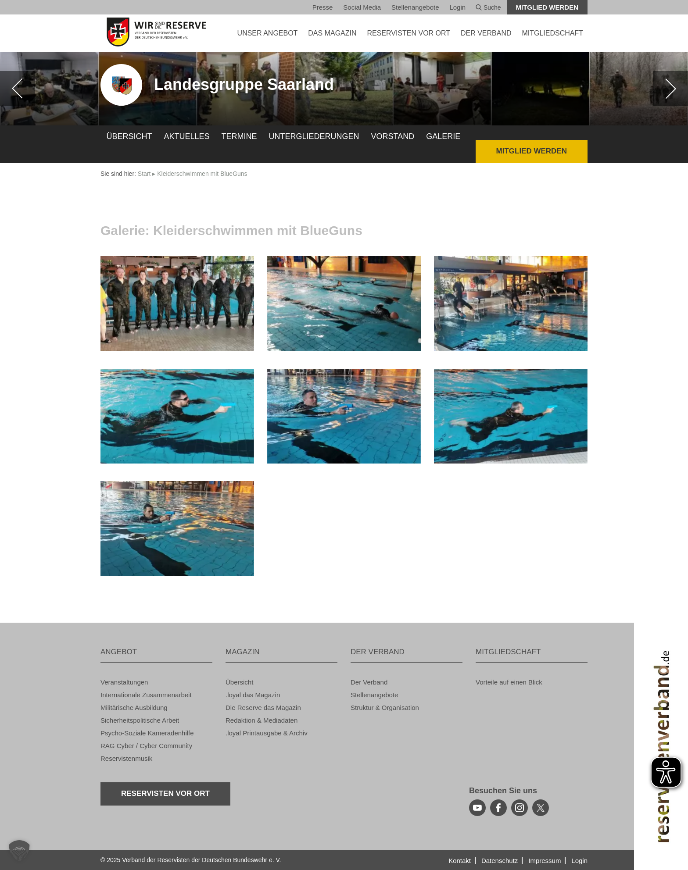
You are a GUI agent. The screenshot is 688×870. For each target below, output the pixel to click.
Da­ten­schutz (499, 860)
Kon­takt (459, 860)
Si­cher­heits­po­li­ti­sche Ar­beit (139, 720)
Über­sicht (129, 136)
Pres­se (322, 7)
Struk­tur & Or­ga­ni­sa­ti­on (385, 707)
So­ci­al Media (362, 7)
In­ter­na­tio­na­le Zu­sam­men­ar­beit (146, 695)
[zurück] (17, 88)
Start (144, 173)
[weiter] (670, 88)
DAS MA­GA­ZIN (332, 33)
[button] (19, 850)
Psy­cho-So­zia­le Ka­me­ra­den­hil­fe (147, 733)
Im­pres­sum (544, 860)
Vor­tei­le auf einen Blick (509, 682)
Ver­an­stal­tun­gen (124, 682)
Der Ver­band (369, 682)
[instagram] (519, 807)
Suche (488, 7)
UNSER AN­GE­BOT (267, 33)
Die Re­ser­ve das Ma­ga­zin (263, 707)
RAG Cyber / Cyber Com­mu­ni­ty (146, 745)
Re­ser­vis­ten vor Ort (408, 33)
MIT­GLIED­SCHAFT (552, 33)
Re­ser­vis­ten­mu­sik (126, 758)
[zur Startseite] (156, 32)
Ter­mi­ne (239, 136)
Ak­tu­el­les (187, 136)
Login (457, 7)
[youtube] (477, 807)
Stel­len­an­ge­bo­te (415, 7)
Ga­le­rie (443, 136)
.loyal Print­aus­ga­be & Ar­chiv (267, 733)
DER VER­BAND (486, 33)
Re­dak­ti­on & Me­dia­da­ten (261, 720)
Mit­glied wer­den (547, 7)
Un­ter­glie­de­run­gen (314, 136)
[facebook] (498, 807)
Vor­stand (393, 136)
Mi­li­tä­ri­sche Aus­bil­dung (134, 707)
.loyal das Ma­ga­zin (253, 695)
